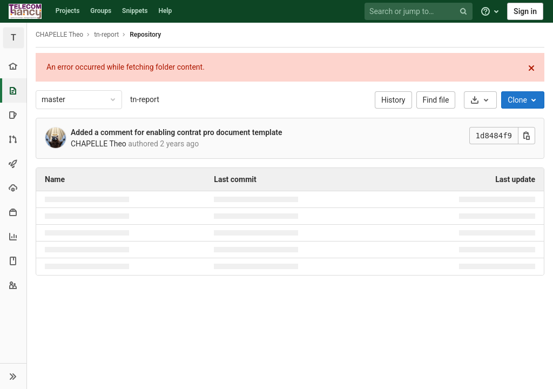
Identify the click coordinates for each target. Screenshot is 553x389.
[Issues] (13, 115)
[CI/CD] (13, 163)
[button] (13, 376)
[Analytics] (13, 236)
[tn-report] (13, 38)
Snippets (134, 11)
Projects (68, 11)
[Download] (480, 100)
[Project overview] (13, 66)
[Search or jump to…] (420, 11)
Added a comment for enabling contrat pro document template (176, 132)
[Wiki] (13, 261)
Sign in (525, 11)
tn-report (144, 99)
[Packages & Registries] (13, 212)
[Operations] (13, 188)
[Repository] (14, 90)
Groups (100, 11)
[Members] (13, 285)
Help (165, 11)
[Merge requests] (13, 139)
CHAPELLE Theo (59, 34)
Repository (145, 34)
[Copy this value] (526, 135)
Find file (436, 100)
